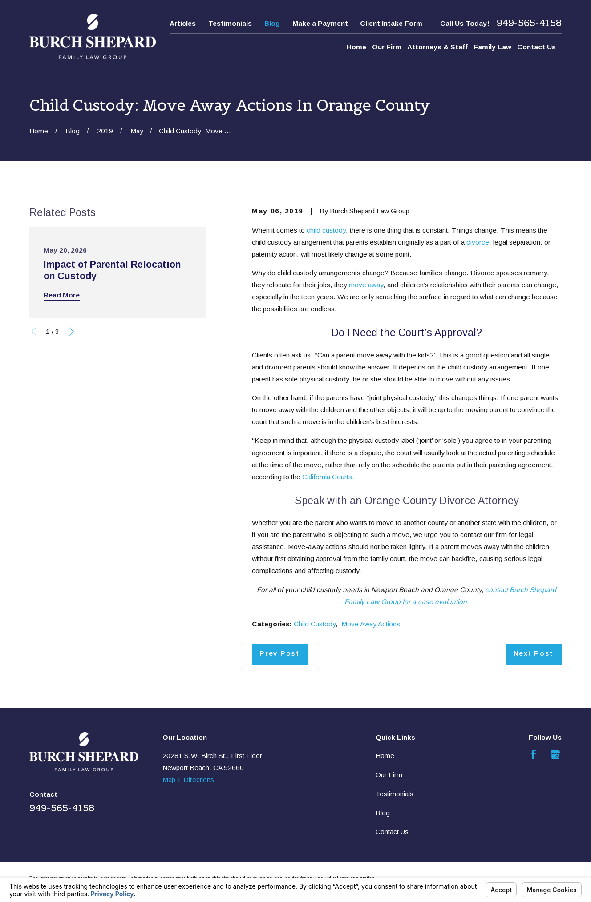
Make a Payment (320, 23)
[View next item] (71, 332)
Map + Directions (188, 779)
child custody (326, 230)
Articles (183, 23)
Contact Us (392, 831)
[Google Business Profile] (555, 754)
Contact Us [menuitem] (536, 47)
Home (385, 755)
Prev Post (279, 653)
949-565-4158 (529, 23)
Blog (272, 23)
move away (366, 285)
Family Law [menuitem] (492, 47)
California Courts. (328, 477)
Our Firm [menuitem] (386, 47)
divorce (477, 242)
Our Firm (389, 774)
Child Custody (315, 624)
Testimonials (230, 23)
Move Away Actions (370, 624)
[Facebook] (533, 754)
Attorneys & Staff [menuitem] (437, 47)
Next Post (533, 653)
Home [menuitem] (356, 47)
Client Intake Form (391, 23)
